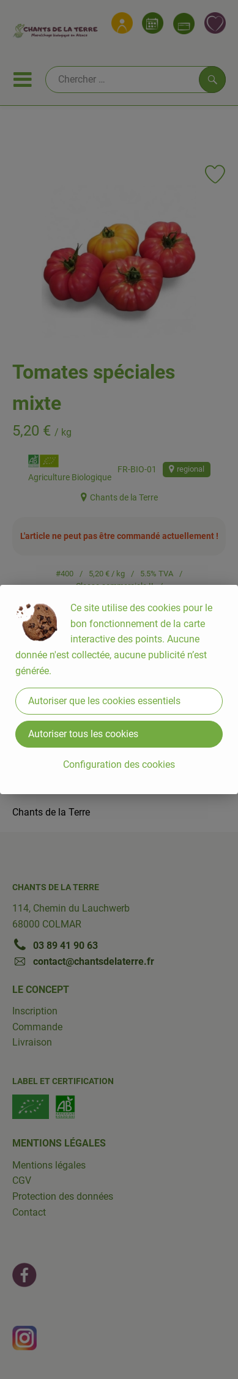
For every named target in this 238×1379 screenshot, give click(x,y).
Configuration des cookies (119, 764)
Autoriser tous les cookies (83, 734)
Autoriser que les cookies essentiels (104, 701)
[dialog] (119, 689)
